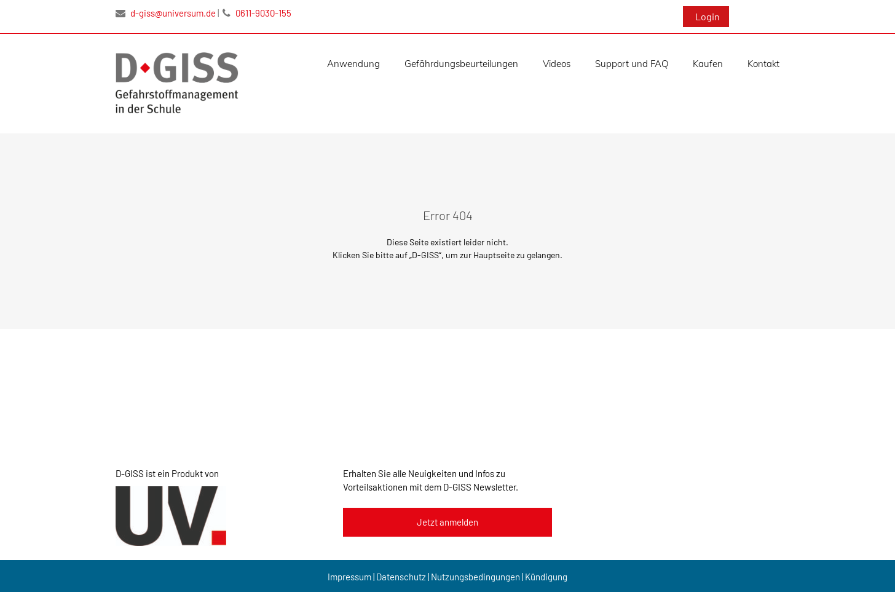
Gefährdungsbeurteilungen (461, 63)
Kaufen (708, 63)
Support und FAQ (631, 63)
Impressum (349, 576)
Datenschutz (401, 576)
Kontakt (763, 63)
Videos (556, 63)
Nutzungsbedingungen (475, 576)
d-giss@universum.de (166, 12)
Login (707, 16)
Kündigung (546, 576)
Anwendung (353, 63)
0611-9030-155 (257, 12)
